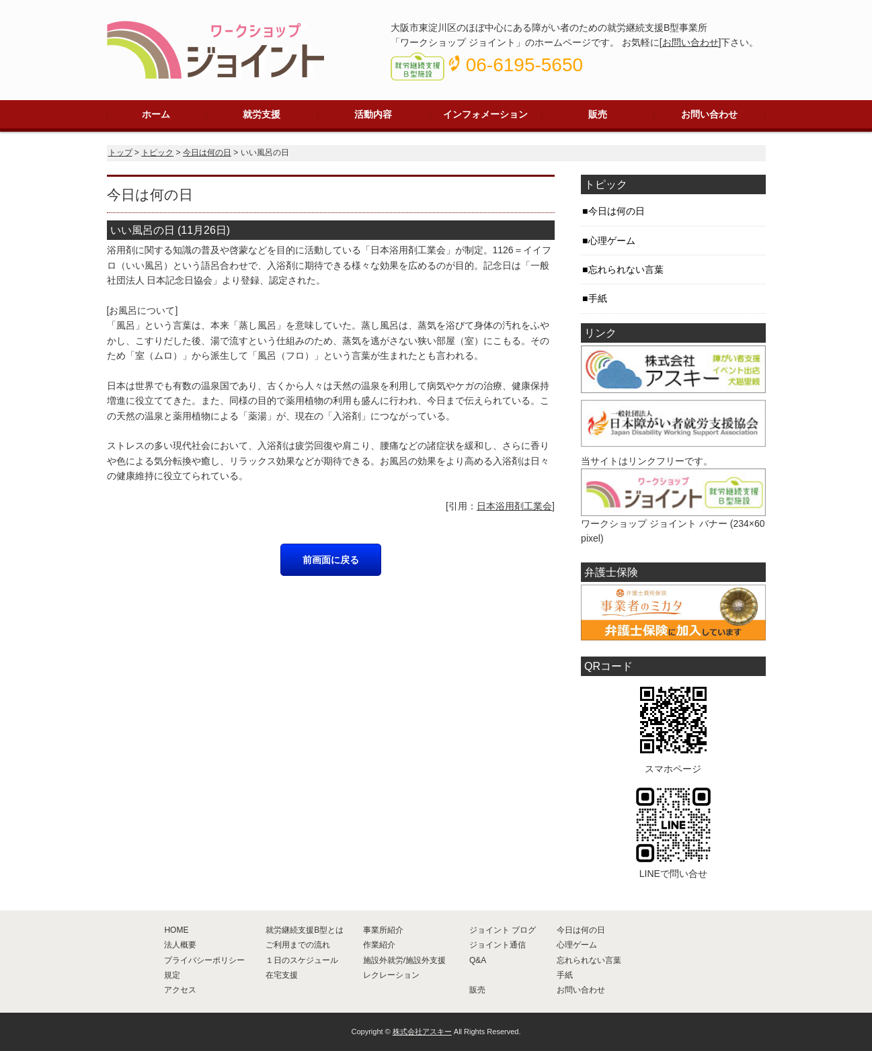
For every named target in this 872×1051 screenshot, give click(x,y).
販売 (597, 114)
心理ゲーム (611, 240)
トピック (157, 152)
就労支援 (261, 114)
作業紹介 (379, 945)
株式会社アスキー (422, 1031)
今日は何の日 (207, 152)
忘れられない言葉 (626, 269)
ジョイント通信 (497, 945)
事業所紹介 (383, 930)
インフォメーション (485, 114)
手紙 (597, 298)
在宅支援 (282, 975)
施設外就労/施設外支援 (404, 960)
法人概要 (180, 945)
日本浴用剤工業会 (514, 506)
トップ (120, 152)
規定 (172, 975)
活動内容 (373, 114)
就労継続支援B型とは (305, 930)
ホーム (156, 114)
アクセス (180, 990)
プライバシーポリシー (204, 960)
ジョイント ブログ (502, 930)
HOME (176, 930)
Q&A (477, 960)
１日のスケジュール (302, 960)
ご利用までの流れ (298, 945)
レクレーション (391, 975)
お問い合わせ (690, 42)
